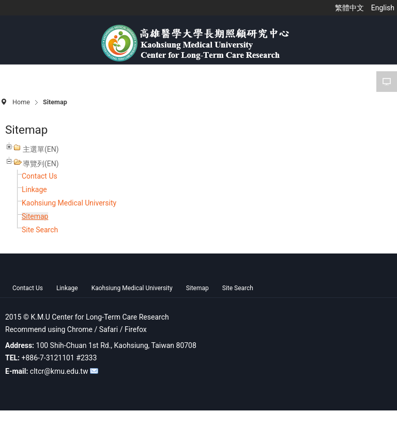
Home (21, 102)
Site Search (40, 230)
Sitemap (35, 216)
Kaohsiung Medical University (69, 203)
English (382, 8)
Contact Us (39, 176)
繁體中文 (350, 8)
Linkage (34, 189)
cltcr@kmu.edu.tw (59, 371)
